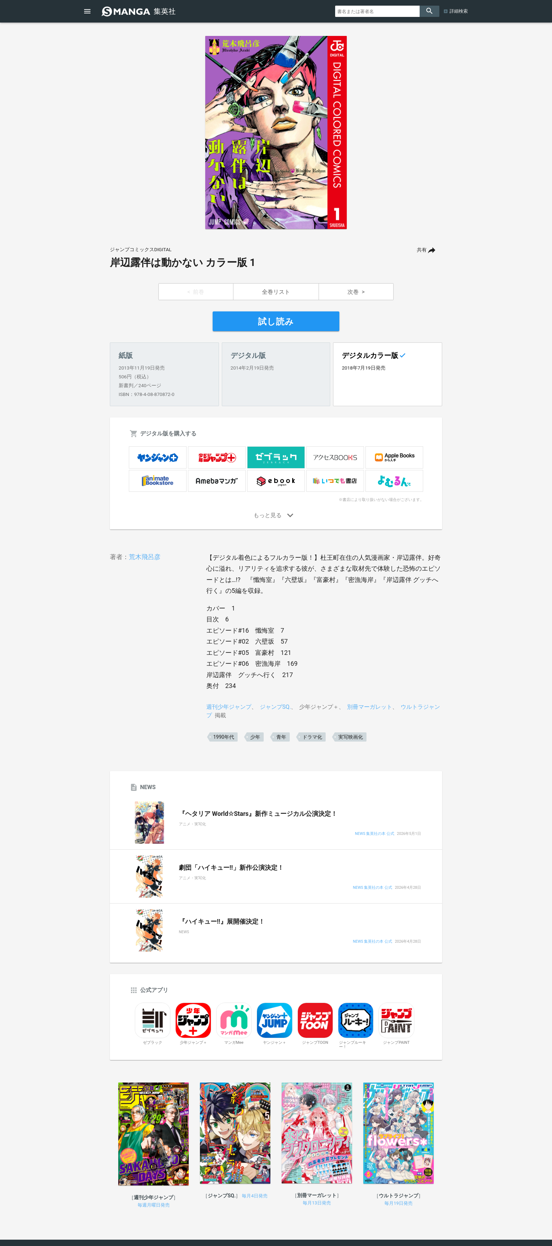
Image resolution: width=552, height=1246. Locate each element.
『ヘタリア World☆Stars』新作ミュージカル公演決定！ (258, 813)
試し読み (276, 322)
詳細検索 (459, 11)
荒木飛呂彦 (145, 556)
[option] (276, 132)
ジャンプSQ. (275, 706)
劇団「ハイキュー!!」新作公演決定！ (231, 867)
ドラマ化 (312, 737)
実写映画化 (350, 737)
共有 (422, 250)
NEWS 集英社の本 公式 (374, 834)
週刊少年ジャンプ (228, 706)
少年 (255, 737)
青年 (281, 737)
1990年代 (223, 737)
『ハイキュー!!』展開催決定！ (222, 921)
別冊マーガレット (369, 706)
